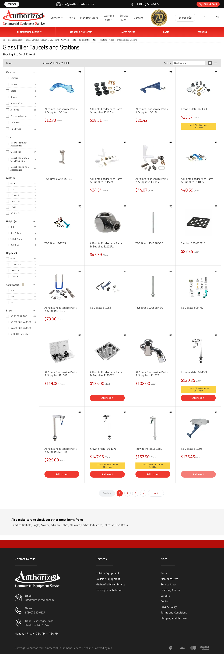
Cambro (14, 77)
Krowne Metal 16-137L (103, 448)
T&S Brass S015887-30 (149, 307)
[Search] (190, 18)
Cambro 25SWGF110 (193, 243)
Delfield (14, 84)
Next (156, 493)
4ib (110, 648)
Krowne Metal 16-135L (194, 372)
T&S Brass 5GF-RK (192, 307)
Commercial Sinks (68, 40)
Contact (12, 4)
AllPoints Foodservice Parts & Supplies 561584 (60, 450)
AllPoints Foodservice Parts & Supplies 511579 (106, 180)
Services (56, 17)
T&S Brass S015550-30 (58, 178)
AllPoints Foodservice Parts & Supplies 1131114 (151, 180)
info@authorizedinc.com (39, 600)
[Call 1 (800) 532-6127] (145, 4)
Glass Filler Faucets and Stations (123, 40)
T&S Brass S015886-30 (149, 243)
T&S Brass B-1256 (100, 307)
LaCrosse (14, 122)
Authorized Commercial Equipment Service (20, 40)
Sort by (167, 63)
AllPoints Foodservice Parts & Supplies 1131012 (106, 374)
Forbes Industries (18, 116)
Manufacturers (89, 17)
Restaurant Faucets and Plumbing (93, 40)
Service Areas (124, 18)
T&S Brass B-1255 (55, 243)
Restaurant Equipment (49, 40)
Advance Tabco (17, 103)
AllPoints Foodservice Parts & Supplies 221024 (60, 110)
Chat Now (198, 127)
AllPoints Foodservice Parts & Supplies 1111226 (151, 374)
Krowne (14, 97)
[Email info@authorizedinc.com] (75, 4)
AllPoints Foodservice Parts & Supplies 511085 (197, 180)
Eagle (13, 90)
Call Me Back (208, 4)
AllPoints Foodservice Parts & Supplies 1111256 (106, 110)
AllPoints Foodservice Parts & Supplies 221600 (151, 110)
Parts (71, 17)
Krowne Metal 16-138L (148, 448)
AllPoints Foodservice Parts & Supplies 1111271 (106, 245)
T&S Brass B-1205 (191, 448)
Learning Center (108, 18)
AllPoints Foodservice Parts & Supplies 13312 (60, 309)
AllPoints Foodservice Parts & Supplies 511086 (60, 374)
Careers (138, 17)
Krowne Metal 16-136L (194, 108)
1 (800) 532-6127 (35, 612)
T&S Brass (15, 128)
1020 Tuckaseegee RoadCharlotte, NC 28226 (39, 623)
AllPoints (14, 109)
